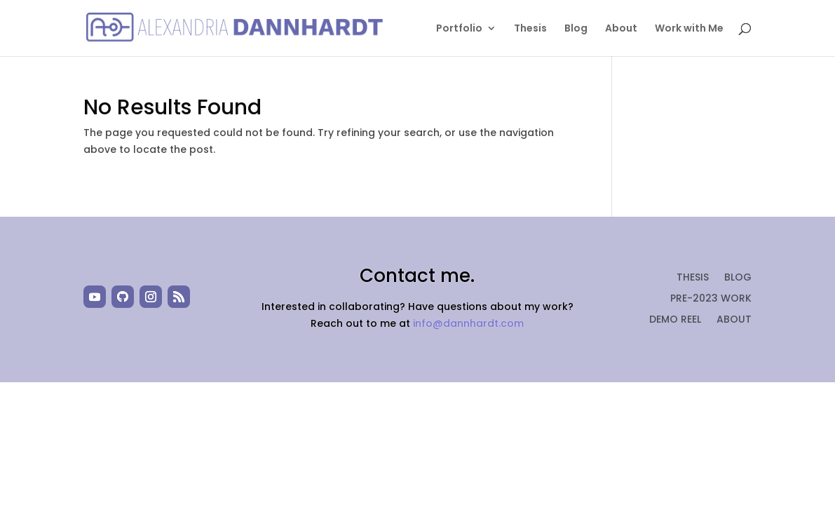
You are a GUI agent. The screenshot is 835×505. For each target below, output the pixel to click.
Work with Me (689, 29)
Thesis (530, 29)
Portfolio (459, 29)
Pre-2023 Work (711, 299)
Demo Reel (675, 320)
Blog (576, 29)
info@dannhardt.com (468, 323)
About (621, 29)
